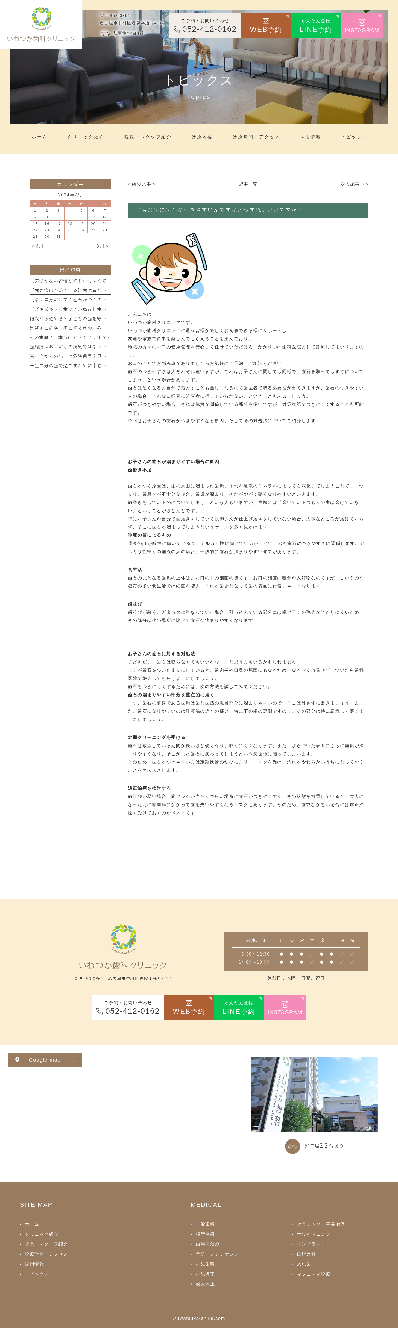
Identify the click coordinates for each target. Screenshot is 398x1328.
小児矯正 (205, 1273)
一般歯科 (205, 1223)
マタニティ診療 (313, 1273)
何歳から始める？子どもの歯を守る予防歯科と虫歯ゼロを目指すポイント (109, 318)
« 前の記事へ (142, 183)
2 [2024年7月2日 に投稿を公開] (47, 210)
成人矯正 (205, 1283)
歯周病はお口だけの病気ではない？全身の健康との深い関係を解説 (102, 346)
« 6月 (38, 245)
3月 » (103, 245)
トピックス (37, 1273)
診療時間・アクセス (46, 1253)
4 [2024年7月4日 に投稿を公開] (70, 210)
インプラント (311, 1243)
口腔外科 (306, 1253)
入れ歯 (304, 1263)
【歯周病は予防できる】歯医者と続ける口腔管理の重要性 (92, 290)
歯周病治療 (208, 1243)
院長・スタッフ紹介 (46, 1243)
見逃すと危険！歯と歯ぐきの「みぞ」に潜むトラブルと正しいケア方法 (107, 327)
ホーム (32, 1223)
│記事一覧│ (248, 183)
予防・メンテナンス (217, 1253)
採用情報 (34, 1263)
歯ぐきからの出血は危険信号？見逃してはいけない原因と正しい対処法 (107, 356)
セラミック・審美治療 (321, 1223)
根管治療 (205, 1234)
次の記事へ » (354, 183)
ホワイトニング (313, 1234)
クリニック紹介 (41, 1234)
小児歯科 (205, 1263)
